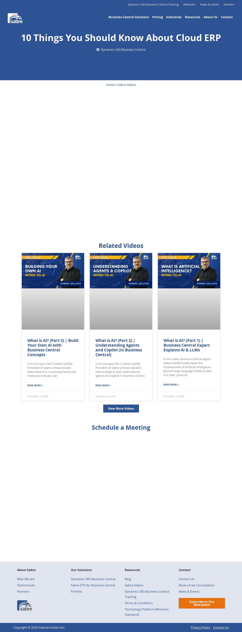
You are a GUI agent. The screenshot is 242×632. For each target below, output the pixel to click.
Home (110, 85)
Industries (174, 17)
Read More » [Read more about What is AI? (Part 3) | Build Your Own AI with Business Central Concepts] (35, 385)
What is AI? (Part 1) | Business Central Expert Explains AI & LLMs (187, 345)
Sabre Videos (126, 85)
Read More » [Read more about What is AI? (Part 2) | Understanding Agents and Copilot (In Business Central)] (103, 385)
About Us (210, 17)
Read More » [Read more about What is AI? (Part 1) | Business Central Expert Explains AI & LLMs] (171, 384)
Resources (192, 17)
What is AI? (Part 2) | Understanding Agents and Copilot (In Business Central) (118, 348)
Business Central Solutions (129, 17)
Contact (227, 17)
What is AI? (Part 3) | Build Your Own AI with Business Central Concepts (52, 348)
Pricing (157, 17)
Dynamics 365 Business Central (123, 49)
